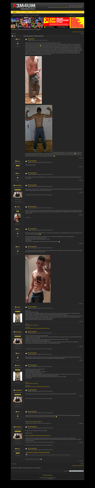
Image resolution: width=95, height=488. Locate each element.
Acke (18, 39)
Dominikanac (18, 185)
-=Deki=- (18, 206)
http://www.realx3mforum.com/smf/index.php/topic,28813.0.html (37, 435)
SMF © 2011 (46, 477)
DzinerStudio (50, 478)
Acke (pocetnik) (31, 38)
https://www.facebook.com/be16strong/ (31, 325)
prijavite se (61, 7)
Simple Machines (52, 477)
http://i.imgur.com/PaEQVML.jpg (33, 421)
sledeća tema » (81, 31)
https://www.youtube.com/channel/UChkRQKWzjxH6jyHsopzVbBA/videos (37, 328)
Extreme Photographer (47, 475)
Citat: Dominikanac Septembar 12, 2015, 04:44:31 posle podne (37, 452)
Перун (18, 161)
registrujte (66, 7)
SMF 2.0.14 (41, 477)
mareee (18, 307)
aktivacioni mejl (79, 7)
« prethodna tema (75, 31)
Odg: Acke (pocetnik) (32, 160)
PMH (37, 15)
